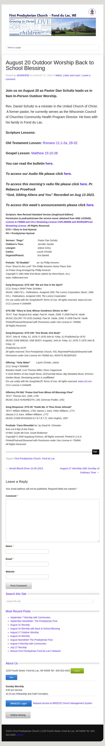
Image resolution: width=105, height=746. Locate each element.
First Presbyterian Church (27, 458)
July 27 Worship (18, 647)
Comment (12, 496)
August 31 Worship (20, 625)
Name (9, 546)
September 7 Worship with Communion (30, 617)
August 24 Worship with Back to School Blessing (35, 628)
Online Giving (18, 715)
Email (9, 559)
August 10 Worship (20, 636)
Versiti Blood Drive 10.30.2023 (24, 468)
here (49, 163)
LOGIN (19, 734)
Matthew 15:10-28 (44, 153)
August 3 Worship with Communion (28, 643)
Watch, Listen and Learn (67, 75)
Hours (77, 671)
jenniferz (23, 75)
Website (10, 571)
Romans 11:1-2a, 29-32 (60, 143)
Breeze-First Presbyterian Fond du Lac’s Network (35, 651)
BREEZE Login (19, 703)
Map (11, 677)
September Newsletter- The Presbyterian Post (33, 621)
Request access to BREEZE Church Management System (62, 703)
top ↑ (96, 452)
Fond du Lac (48, 458)
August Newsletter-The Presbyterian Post (31, 639)
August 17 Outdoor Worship (24, 632)
